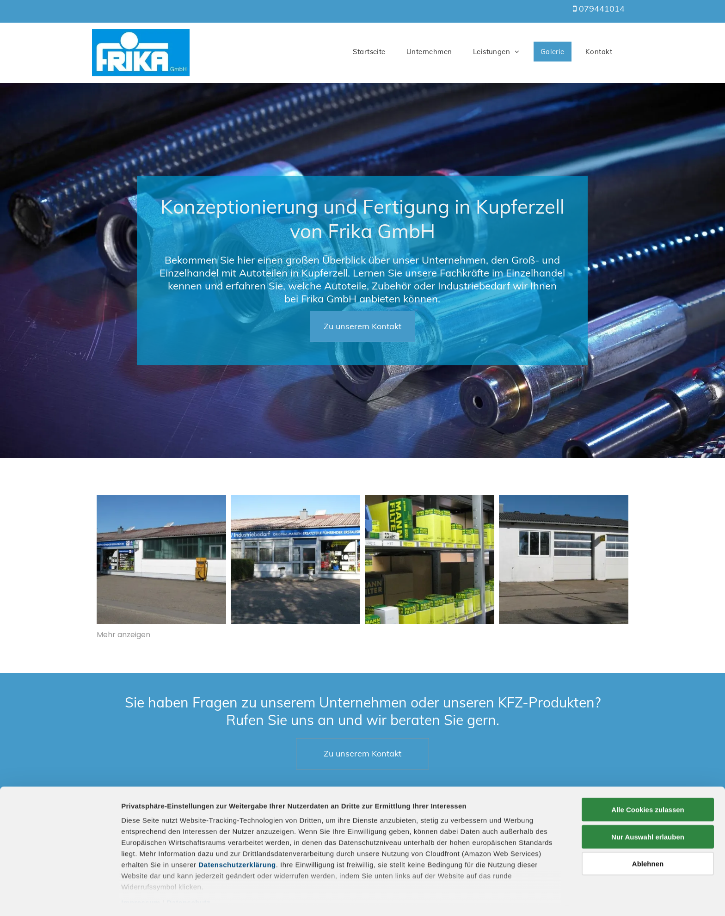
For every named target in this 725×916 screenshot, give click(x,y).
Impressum (140, 874)
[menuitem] (372, 51)
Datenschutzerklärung (237, 836)
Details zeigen (491, 898)
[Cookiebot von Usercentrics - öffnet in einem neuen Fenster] (59, 898)
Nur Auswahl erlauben (647, 807)
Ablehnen (648, 835)
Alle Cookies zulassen (647, 781)
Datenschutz (188, 874)
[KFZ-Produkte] (563, 559)
